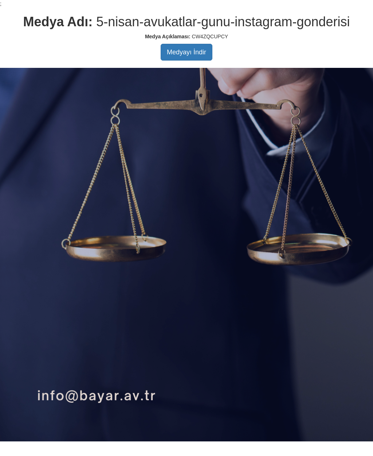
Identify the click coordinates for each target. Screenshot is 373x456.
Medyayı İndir (186, 52)
